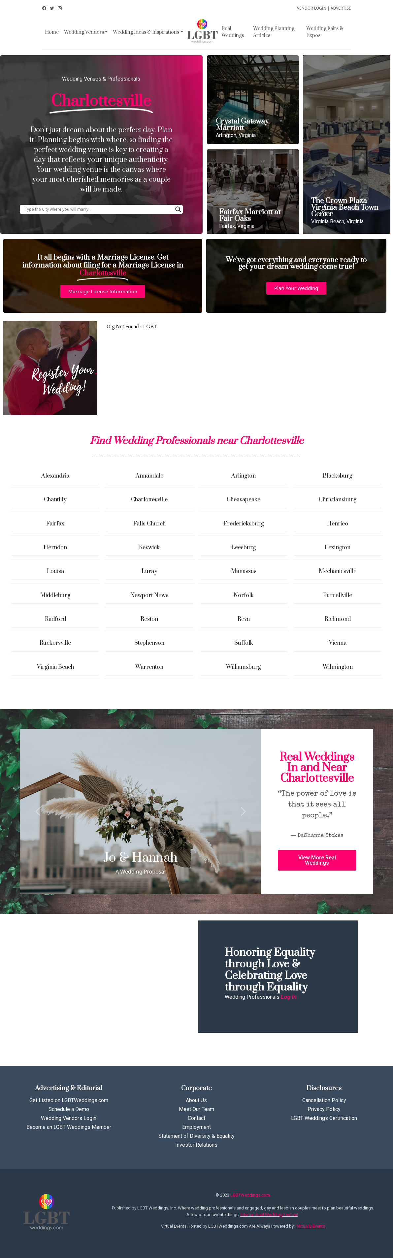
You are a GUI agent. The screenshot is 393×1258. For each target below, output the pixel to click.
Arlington (243, 476)
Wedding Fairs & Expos (325, 32)
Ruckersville (55, 643)
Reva (244, 619)
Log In (289, 997)
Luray (149, 571)
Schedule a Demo (69, 1109)
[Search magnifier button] (178, 209)
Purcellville (337, 595)
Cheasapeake (243, 499)
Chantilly (55, 499)
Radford (55, 619)
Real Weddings (232, 32)
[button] (102, 291)
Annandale (149, 476)
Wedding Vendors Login (68, 1118)
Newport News (149, 595)
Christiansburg (338, 499)
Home (52, 32)
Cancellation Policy (324, 1100)
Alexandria (55, 476)
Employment (196, 1127)
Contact (196, 1118)
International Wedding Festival (269, 1214)
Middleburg (55, 595)
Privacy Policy (324, 1109)
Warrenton (149, 667)
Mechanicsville (337, 571)
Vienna (337, 643)
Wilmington (338, 667)
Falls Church (149, 523)
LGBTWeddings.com (250, 1195)
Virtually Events (311, 1226)
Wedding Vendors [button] (84, 32)
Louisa (55, 571)
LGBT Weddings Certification (324, 1118)
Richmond (338, 619)
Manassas (243, 571)
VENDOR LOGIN (311, 8)
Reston (149, 619)
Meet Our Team (196, 1109)
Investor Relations (196, 1145)
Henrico (337, 523)
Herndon (55, 547)
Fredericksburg (243, 523)
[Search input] (98, 209)
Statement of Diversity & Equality (196, 1136)
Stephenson (149, 643)
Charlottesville (149, 499)
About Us (196, 1100)
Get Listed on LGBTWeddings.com (68, 1100)
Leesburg (243, 547)
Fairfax (55, 523)
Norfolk (244, 595)
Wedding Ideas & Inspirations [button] (146, 32)
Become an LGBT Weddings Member (68, 1127)
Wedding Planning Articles (273, 32)
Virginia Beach (55, 667)
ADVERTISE (341, 8)
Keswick (149, 547)
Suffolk (243, 643)
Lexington (337, 547)
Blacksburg (337, 476)
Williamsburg (243, 667)
